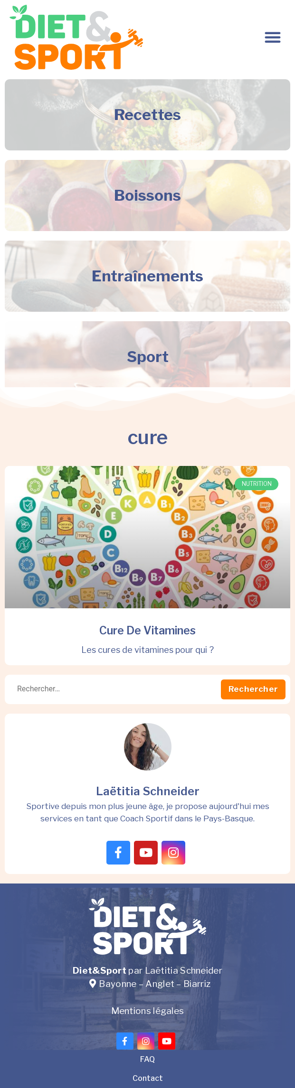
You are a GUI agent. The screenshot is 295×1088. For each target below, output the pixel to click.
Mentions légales (147, 1010)
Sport (148, 356)
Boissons (147, 195)
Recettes (147, 114)
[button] (272, 37)
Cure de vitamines (147, 630)
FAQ (147, 1059)
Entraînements (147, 276)
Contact (148, 1078)
